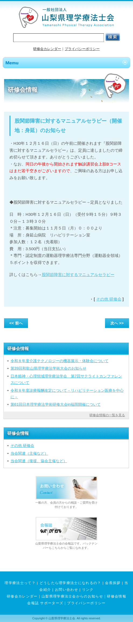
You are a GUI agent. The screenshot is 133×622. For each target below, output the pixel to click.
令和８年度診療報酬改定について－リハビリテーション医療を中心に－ (67, 393)
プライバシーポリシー (82, 49)
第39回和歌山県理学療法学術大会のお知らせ (48, 368)
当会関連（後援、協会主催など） (38, 461)
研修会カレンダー (47, 49)
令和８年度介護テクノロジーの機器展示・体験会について (59, 361)
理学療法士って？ (20, 583)
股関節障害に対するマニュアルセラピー (78, 274)
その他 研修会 (108, 299)
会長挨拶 (112, 583)
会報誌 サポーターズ (45, 603)
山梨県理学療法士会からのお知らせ (72, 596)
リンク (88, 590)
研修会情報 (116, 596)
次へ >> (117, 323)
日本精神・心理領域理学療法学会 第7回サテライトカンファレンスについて (66, 379)
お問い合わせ (66, 590)
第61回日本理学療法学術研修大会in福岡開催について (55, 404)
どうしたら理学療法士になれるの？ (70, 583)
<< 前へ (16, 323)
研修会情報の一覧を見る (107, 415)
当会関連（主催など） (29, 453)
